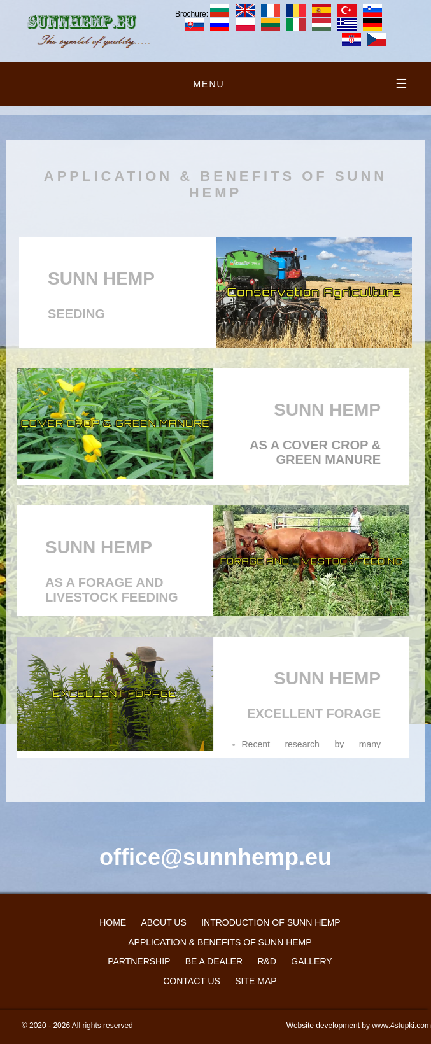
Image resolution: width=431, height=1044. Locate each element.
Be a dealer (214, 961)
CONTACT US (191, 981)
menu (301, 84)
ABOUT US (163, 922)
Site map (255, 981)
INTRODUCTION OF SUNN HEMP (271, 922)
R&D (266, 961)
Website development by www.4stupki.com (358, 1025)
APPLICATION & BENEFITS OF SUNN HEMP (219, 942)
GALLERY (311, 961)
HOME (112, 922)
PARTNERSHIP (139, 961)
